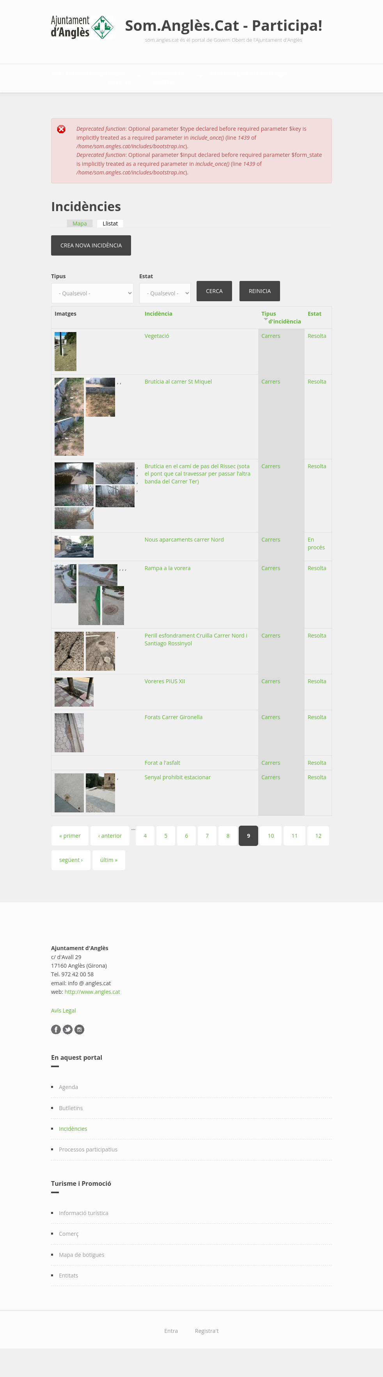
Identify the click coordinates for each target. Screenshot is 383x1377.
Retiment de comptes (257, 76)
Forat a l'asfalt (162, 783)
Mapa (80, 243)
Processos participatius (88, 1170)
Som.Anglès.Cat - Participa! (224, 25)
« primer (70, 856)
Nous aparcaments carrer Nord (184, 559)
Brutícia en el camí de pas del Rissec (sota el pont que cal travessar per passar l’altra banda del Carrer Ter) (198, 494)
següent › (71, 880)
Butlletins (71, 1128)
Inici (66, 76)
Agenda (68, 1107)
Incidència (159, 334)
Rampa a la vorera (168, 588)
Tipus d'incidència (281, 337)
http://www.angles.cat (93, 1012)
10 (271, 856)
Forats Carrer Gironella (174, 737)
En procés (316, 563)
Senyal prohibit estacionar (178, 797)
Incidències (73, 1149)
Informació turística (83, 1233)
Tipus (58, 296)
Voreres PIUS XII (165, 701)
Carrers (270, 356)
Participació (78, 101)
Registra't (207, 1351)
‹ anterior (110, 856)
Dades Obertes (180, 76)
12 (318, 856)
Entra (171, 1351)
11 (294, 856)
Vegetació (157, 356)
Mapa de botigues (82, 1275)
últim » (108, 880)
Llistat (113, 243)
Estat (146, 296)
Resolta (317, 356)
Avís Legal (63, 1030)
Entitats (68, 1295)
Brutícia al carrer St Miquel (178, 401)
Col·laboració (142, 101)
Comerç (69, 1254)
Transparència (111, 76)
